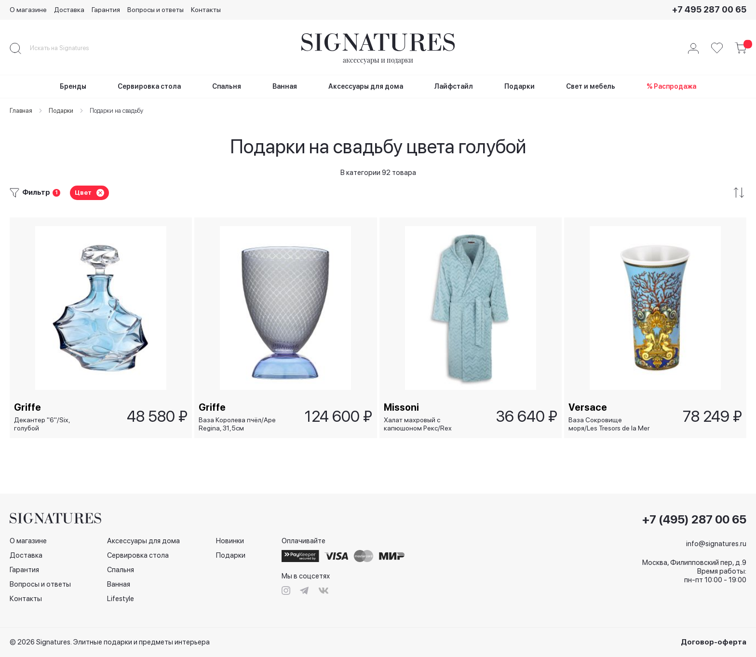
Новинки (230, 540)
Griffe (27, 407)
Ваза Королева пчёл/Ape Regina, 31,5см (237, 424)
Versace (588, 407)
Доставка (69, 9)
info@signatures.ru (716, 543)
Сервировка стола (138, 555)
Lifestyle (120, 598)
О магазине (28, 9)
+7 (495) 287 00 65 (694, 519)
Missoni (401, 407)
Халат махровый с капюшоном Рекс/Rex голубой (418, 424)
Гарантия (106, 9)
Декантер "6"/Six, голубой (42, 424)
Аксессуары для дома (143, 540)
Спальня (120, 569)
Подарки (230, 555)
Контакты (206, 9)
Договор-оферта (713, 642)
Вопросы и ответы (155, 9)
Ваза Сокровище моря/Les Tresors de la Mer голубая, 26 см (609, 424)
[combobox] (67, 48)
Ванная (118, 584)
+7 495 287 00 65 (709, 9)
